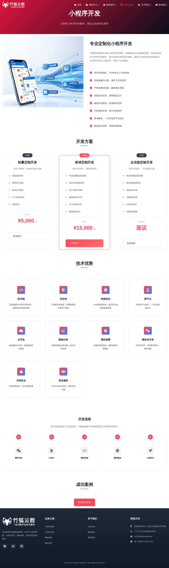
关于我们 (144, 5)
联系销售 (131, 243)
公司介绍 (91, 526)
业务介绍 (126, 5)
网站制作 (48, 537)
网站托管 (48, 542)
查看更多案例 (84, 502)
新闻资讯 (109, 5)
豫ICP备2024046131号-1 (96, 562)
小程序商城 (49, 526)
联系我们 (161, 5)
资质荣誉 (91, 537)
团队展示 (91, 532)
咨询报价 (17, 236)
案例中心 (91, 5)
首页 (78, 5)
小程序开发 (49, 532)
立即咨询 (74, 243)
